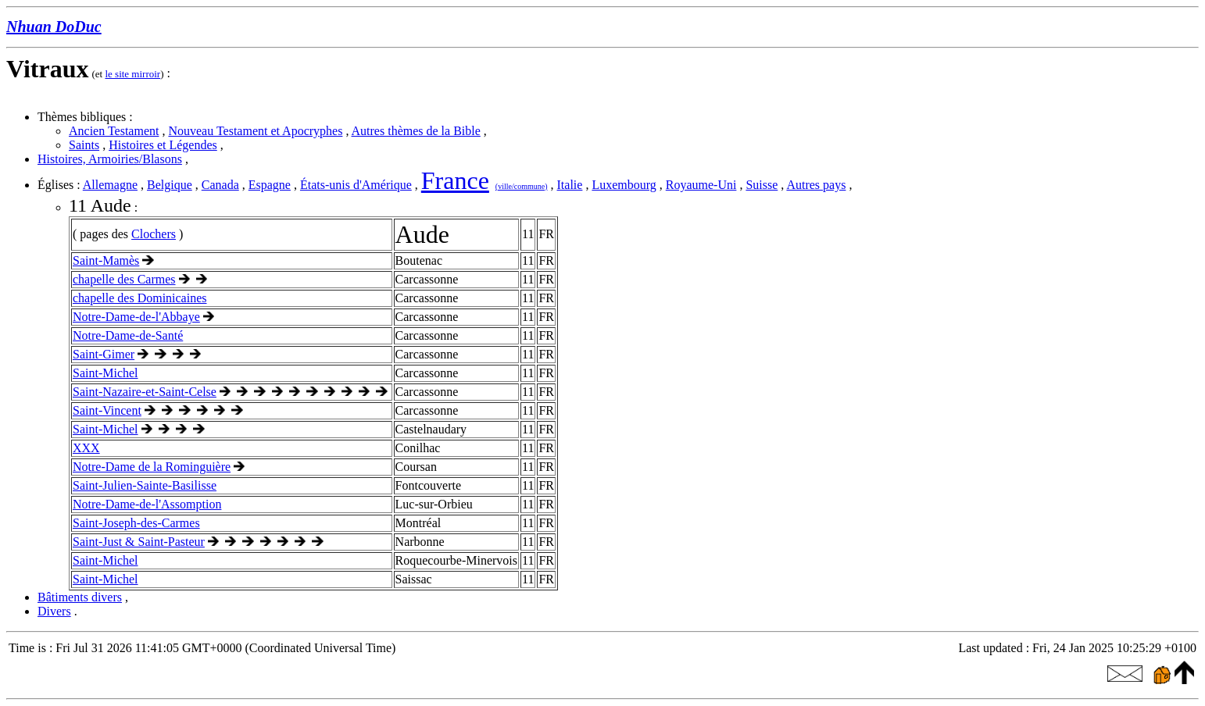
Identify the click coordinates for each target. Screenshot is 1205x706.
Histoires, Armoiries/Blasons (110, 159)
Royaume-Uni (701, 184)
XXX (86, 448)
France (455, 180)
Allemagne (110, 184)
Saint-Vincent (107, 410)
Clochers (153, 234)
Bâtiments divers (80, 597)
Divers (54, 611)
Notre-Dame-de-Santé (128, 335)
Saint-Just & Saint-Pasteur (139, 541)
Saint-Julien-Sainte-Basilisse (144, 485)
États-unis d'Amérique (356, 184)
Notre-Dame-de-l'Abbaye (136, 316)
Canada (220, 184)
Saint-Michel (105, 373)
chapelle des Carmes (124, 279)
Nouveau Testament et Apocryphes (255, 130)
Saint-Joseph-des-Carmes (136, 523)
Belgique (169, 184)
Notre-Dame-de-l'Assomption (147, 504)
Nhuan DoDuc (54, 26)
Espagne (270, 184)
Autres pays (816, 184)
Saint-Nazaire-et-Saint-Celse (144, 391)
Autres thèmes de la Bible (416, 130)
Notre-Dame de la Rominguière (152, 466)
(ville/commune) (521, 186)
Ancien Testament (114, 130)
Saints (84, 145)
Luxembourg (624, 184)
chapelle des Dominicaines (140, 298)
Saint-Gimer (103, 354)
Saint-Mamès (106, 260)
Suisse (762, 184)
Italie (570, 184)
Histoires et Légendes (163, 145)
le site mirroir (132, 74)
